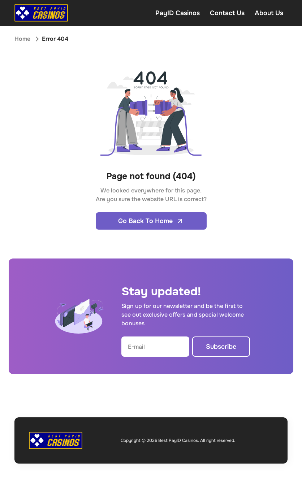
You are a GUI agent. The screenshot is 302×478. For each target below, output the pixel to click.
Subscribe (221, 347)
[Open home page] (41, 13)
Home (22, 39)
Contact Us (227, 13)
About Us (269, 13)
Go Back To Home (151, 221)
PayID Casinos (177, 13)
